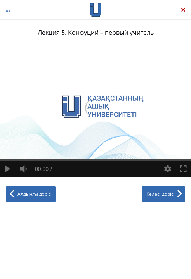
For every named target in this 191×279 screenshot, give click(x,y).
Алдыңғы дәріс (34, 194)
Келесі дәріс (160, 194)
